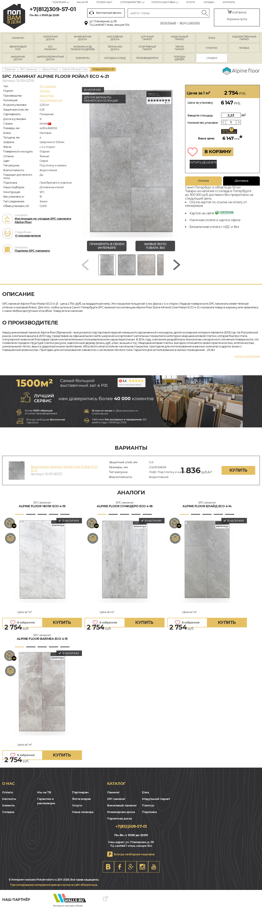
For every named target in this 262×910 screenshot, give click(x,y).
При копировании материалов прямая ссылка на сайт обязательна (53, 884)
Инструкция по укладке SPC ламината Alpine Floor (43, 220)
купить (238, 470)
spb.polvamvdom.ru (14, 16)
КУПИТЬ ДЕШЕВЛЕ (203, 162)
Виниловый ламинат (122, 805)
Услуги (190, 2)
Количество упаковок (202, 122)
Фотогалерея (81, 799)
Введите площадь (200, 115)
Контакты (229, 2)
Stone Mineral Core (74, 69)
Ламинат (113, 792)
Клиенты (8, 805)
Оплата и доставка (163, 2)
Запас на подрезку (229, 131)
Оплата (203, 180)
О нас (8, 783)
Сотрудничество (130, 2)
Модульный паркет (156, 799)
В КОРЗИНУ (218, 151)
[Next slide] (177, 264)
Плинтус (148, 805)
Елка (145, 792)
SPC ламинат (29, 69)
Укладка (209, 2)
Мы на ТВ (82, 2)
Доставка (241, 180)
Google (131, 866)
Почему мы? (104, 2)
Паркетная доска (119, 818)
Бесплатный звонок (105, 13)
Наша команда (82, 812)
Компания (59, 2)
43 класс (45, 90)
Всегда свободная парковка (134, 854)
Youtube (154, 866)
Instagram (142, 866)
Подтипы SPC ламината (32, 250)
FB (119, 866)
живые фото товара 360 (155, 246)
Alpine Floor (50, 69)
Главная (10, 69)
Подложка (149, 812)
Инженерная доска (121, 812)
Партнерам (80, 792)
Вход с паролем (190, 23)
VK (108, 866)
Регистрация (168, 23)
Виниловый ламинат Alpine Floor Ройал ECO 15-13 (64, 468)
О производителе (28, 235)
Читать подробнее (247, 356)
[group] (131, 161)
